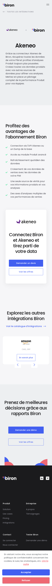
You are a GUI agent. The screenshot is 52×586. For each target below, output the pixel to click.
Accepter (26, 572)
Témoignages (33, 513)
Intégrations (8, 522)
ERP (28, 349)
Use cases (7, 513)
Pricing (6, 518)
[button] (18, 365)
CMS (24, 349)
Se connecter (9, 540)
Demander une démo (36, 540)
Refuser (26, 580)
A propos (30, 509)
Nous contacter (10, 545)
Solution (7, 509)
